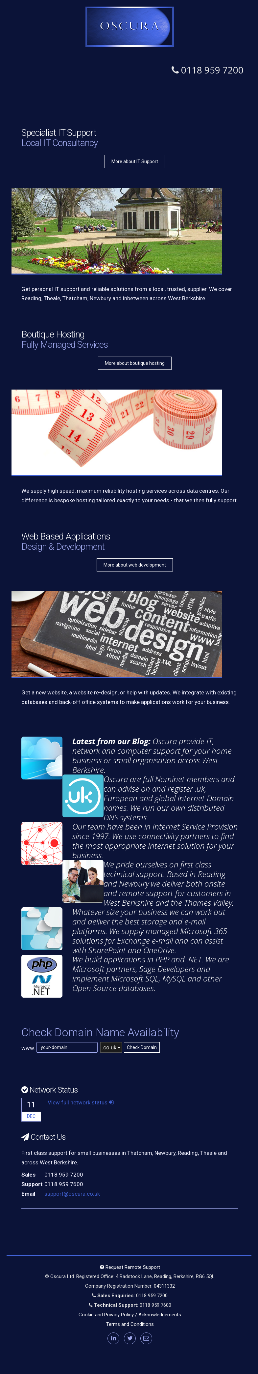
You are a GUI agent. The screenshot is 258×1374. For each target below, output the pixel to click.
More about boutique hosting (135, 363)
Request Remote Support (130, 1267)
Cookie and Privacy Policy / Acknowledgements (130, 1315)
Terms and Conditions (130, 1324)
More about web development (135, 565)
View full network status (81, 1102)
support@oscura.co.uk (72, 1193)
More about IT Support (134, 161)
